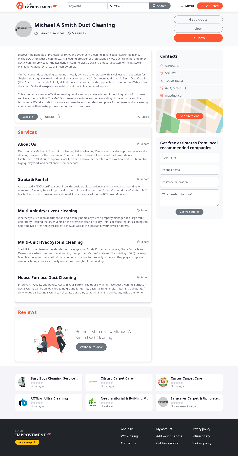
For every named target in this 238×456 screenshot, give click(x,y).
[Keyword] (86, 5)
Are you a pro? (27, 442)
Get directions (189, 116)
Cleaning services (51, 33)
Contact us (128, 443)
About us (127, 429)
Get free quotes (189, 212)
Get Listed (210, 6)
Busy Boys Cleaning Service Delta (58, 378)
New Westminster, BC (185, 406)
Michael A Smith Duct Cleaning (74, 24)
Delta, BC (109, 406)
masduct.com (174, 95)
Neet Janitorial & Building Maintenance (133, 398)
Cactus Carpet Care (186, 378)
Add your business (169, 436)
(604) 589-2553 (175, 88)
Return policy (201, 436)
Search (160, 6)
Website (28, 117)
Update (49, 117)
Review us (198, 28)
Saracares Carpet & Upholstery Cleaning (203, 398)
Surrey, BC (79, 33)
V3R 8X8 (171, 73)
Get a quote (198, 19)
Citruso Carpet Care (117, 378)
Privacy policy (201, 429)
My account (164, 429)
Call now (198, 38)
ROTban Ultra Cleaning (49, 398)
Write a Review (91, 347)
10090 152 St (174, 81)
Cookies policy (201, 443)
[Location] (128, 5)
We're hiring (129, 436)
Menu (187, 5)
